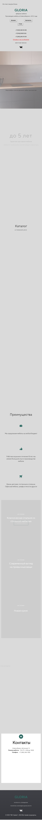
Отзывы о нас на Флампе (21, 39)
